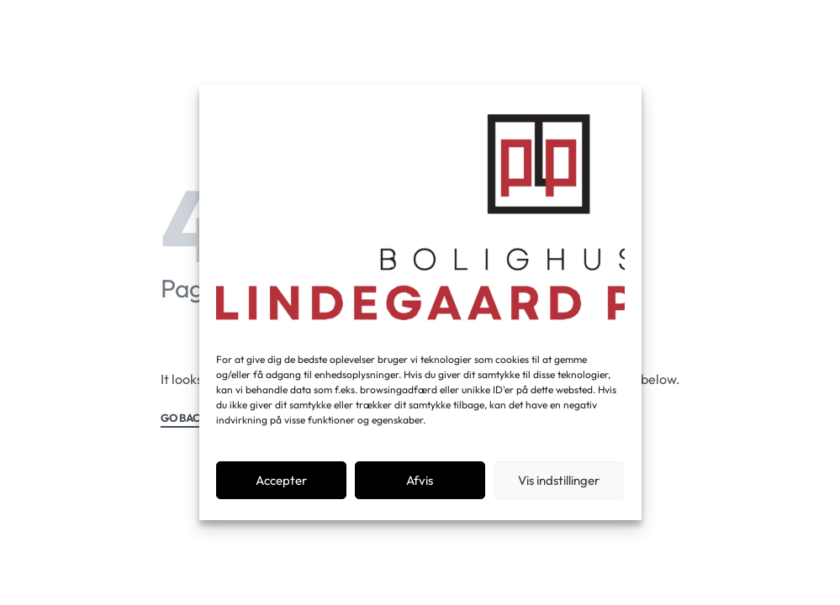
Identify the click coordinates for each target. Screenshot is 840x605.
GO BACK (184, 418)
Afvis (419, 480)
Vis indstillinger (559, 480)
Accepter (281, 480)
